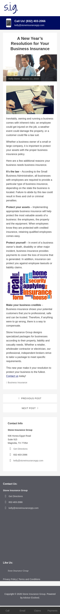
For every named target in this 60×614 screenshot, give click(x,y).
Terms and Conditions (29, 579)
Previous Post (31, 398)
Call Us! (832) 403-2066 (30, 21)
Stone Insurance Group (18, 571)
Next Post (29, 408)
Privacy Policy (10, 579)
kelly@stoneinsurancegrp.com (29, 25)
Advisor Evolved (31, 597)
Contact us (12, 376)
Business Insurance (17, 382)
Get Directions (20, 449)
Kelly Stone (14, 78)
